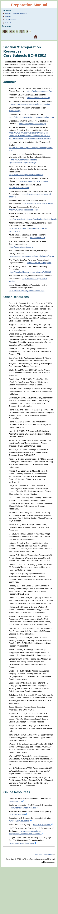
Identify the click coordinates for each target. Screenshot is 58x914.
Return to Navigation (45, 854)
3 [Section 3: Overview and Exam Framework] (10, 31)
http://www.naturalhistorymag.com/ (33, 181)
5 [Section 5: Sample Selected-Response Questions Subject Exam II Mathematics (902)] (17, 31)
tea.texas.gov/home (43, 824)
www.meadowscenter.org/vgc (23, 843)
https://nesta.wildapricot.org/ (21, 247)
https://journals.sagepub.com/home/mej (26, 174)
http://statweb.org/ (37, 238)
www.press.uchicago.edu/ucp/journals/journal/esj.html (32, 256)
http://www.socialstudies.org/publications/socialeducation (33, 219)
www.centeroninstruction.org (24, 808)
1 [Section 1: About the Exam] (3, 31)
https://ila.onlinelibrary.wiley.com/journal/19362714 (30, 272)
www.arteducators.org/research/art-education (30, 104)
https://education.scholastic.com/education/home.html (32, 117)
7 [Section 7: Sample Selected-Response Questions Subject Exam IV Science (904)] (23, 31)
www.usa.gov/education (20, 821)
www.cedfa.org (16, 801)
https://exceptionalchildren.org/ (32, 124)
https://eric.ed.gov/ (18, 814)
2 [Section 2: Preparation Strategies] (6, 31)
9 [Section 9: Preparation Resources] (29, 31)
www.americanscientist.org (38, 98)
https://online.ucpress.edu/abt (39, 91)
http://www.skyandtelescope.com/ (23, 210)
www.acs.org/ (14, 111)
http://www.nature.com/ (19, 188)
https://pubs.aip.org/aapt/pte (39, 263)
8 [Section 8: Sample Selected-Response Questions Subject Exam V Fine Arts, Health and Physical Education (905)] (27, 31)
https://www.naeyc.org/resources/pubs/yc (26, 290)
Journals (8, 16)
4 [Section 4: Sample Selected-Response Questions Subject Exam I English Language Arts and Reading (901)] (13, 31)
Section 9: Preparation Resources (16, 13)
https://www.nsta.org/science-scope (37, 203)
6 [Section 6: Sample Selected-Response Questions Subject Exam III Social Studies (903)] (20, 31)
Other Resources (10, 20)
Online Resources (10, 23)
